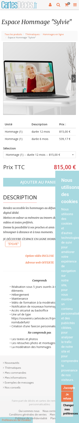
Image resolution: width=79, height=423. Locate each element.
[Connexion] (50, 4)
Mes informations (15, 377)
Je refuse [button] (67, 396)
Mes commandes (15, 372)
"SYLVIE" (13, 244)
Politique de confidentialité (31, 418)
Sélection (9, 148)
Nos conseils (13, 387)
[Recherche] (58, 4)
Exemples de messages (19, 382)
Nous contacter (51, 411)
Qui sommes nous (29, 411)
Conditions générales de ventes (28, 414)
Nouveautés (12, 363)
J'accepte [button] (68, 387)
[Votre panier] (67, 4)
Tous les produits (13, 34)
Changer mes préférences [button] (68, 409)
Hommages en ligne (53, 34)
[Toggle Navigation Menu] (75, 4)
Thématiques (32, 34)
